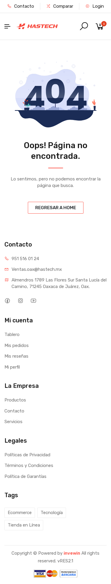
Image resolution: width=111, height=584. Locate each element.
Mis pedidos (16, 345)
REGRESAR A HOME (55, 207)
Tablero (12, 334)
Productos (15, 400)
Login (94, 6)
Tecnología (52, 512)
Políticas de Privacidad (27, 454)
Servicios (13, 421)
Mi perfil (12, 367)
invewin (72, 553)
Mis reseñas (16, 356)
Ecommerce (20, 512)
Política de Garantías (25, 476)
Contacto (20, 6)
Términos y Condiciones (28, 465)
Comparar (59, 6)
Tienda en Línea (24, 525)
